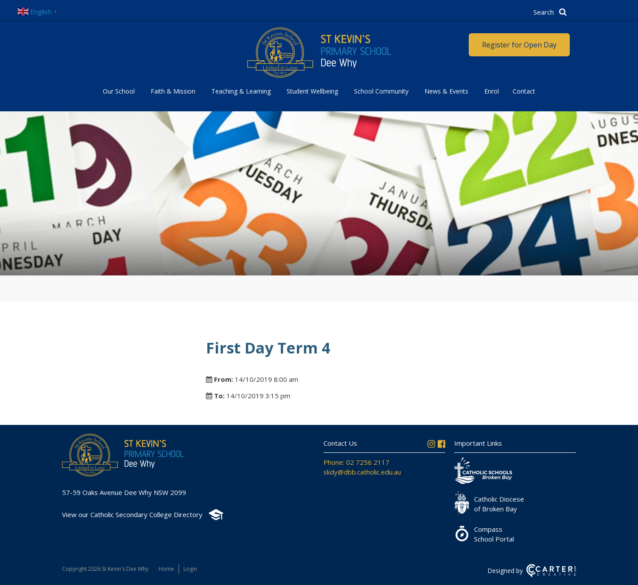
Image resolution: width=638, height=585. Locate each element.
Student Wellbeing (312, 91)
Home (166, 569)
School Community (381, 91)
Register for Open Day (519, 45)
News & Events (446, 91)
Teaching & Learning (241, 91)
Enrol (491, 91)
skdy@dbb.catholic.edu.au (362, 471)
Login (190, 569)
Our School (119, 91)
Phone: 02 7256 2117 (356, 462)
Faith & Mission (173, 91)
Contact (524, 91)
